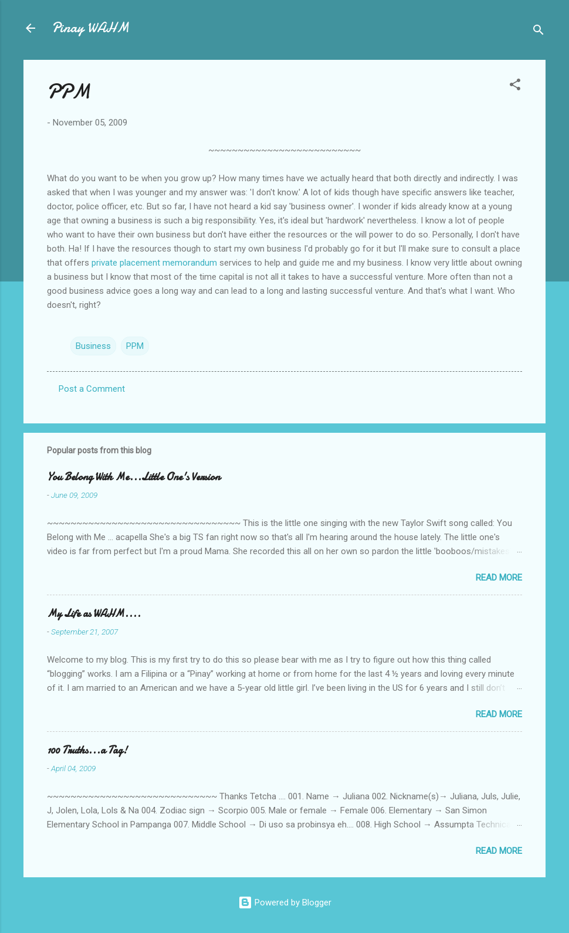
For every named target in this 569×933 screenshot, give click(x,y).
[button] (515, 86)
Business (93, 346)
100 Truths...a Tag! (87, 750)
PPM (135, 346)
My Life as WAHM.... (94, 613)
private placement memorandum (154, 262)
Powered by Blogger (284, 902)
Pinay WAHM (90, 28)
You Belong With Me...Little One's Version (133, 477)
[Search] (538, 32)
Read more (499, 577)
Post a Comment (92, 389)
